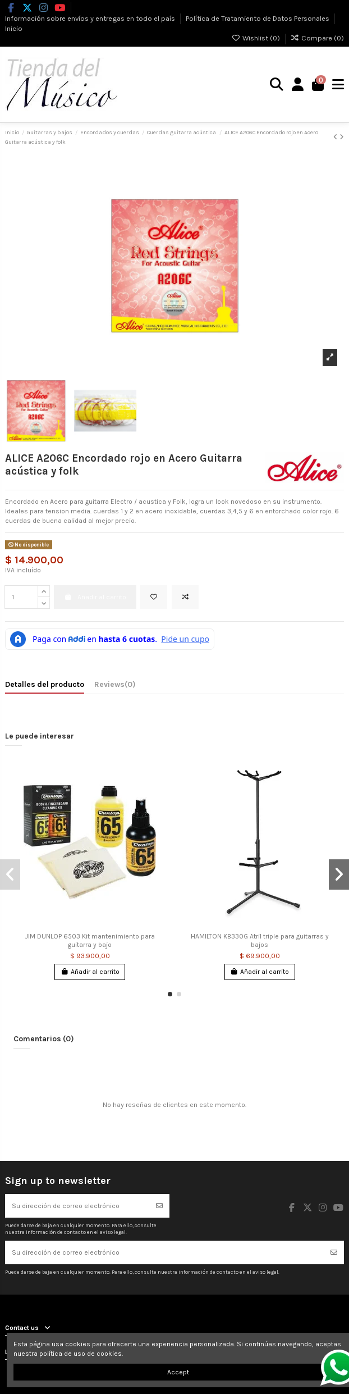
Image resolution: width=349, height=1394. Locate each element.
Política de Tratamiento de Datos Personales (258, 17)
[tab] (115, 686)
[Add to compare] (185, 597)
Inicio (13, 28)
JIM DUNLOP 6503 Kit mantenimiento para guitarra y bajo (90, 940)
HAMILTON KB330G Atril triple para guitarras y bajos (260, 940)
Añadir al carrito (90, 972)
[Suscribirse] (159, 1206)
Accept (178, 1372)
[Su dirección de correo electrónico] (77, 1206)
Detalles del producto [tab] (44, 684)
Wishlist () (257, 38)
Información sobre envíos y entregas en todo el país (91, 17)
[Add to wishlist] (153, 597)
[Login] (298, 84)
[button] (170, 994)
